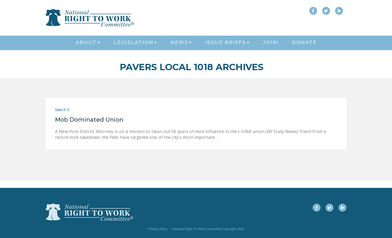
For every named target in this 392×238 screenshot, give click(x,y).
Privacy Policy (158, 229)
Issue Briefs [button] (227, 46)
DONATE (304, 46)
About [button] (88, 46)
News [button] (181, 46)
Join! (271, 46)
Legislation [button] (135, 46)
